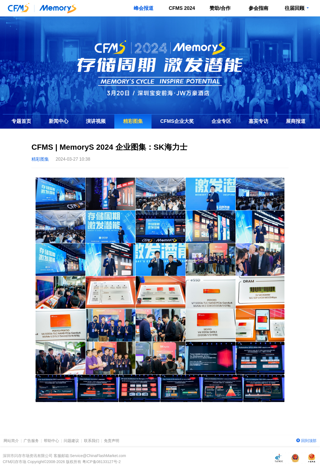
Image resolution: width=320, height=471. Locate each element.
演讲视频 (96, 121)
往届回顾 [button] (297, 8)
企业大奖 (177, 121)
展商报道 (296, 121)
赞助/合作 (220, 8)
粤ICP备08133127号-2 (101, 462)
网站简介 (11, 440)
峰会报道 (143, 8)
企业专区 (221, 121)
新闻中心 (58, 121)
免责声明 (111, 440)
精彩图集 (133, 121)
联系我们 (91, 440)
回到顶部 (306, 440)
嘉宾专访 (258, 121)
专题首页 (21, 121)
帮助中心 (51, 440)
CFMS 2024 (182, 8)
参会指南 (258, 8)
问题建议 (71, 440)
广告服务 (31, 440)
